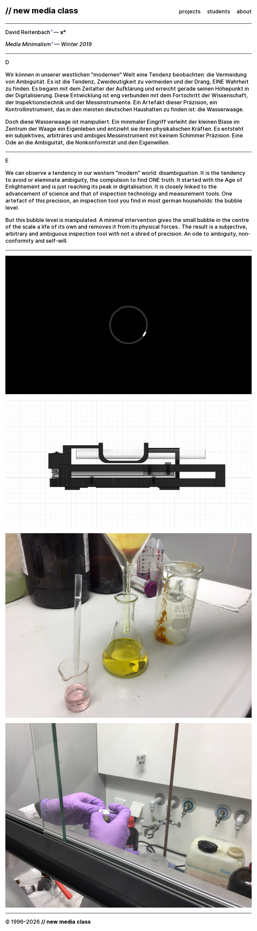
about (244, 11)
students (218, 11)
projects (189, 11)
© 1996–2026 (48, 922)
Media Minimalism (28, 44)
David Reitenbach (27, 32)
